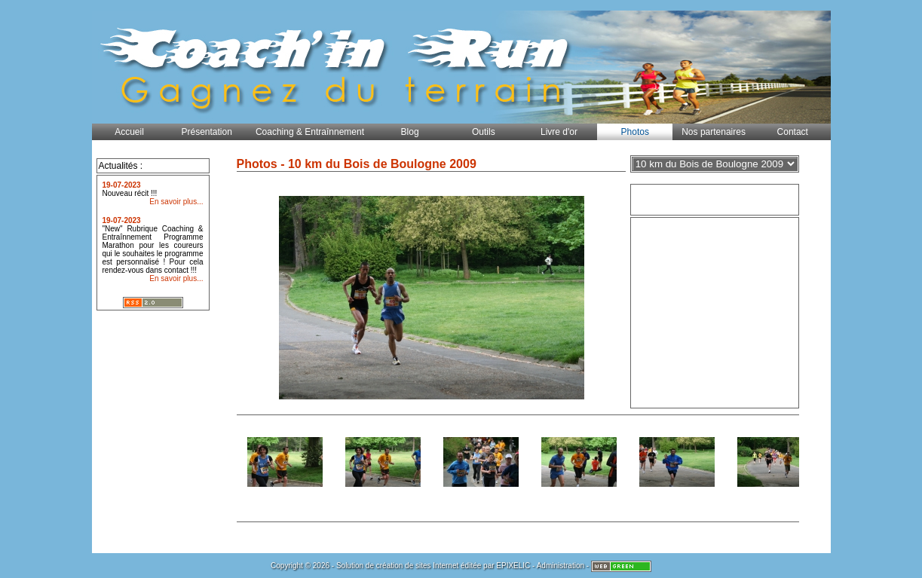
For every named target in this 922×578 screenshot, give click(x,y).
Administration (560, 565)
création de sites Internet (417, 565)
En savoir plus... (176, 201)
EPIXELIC (513, 565)
